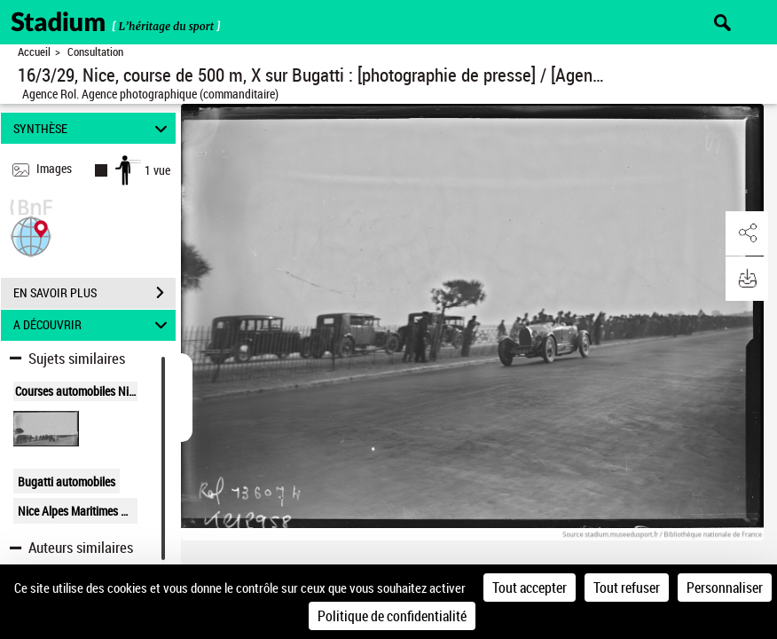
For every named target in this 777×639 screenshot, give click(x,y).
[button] (31, 234)
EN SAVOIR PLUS (94, 292)
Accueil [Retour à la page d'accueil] (34, 51)
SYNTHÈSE (93, 128)
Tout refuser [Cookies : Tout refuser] (626, 587)
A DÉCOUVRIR (93, 325)
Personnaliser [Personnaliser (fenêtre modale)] (725, 587)
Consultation (95, 51)
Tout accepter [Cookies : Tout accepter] (529, 587)
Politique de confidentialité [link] (392, 616)
